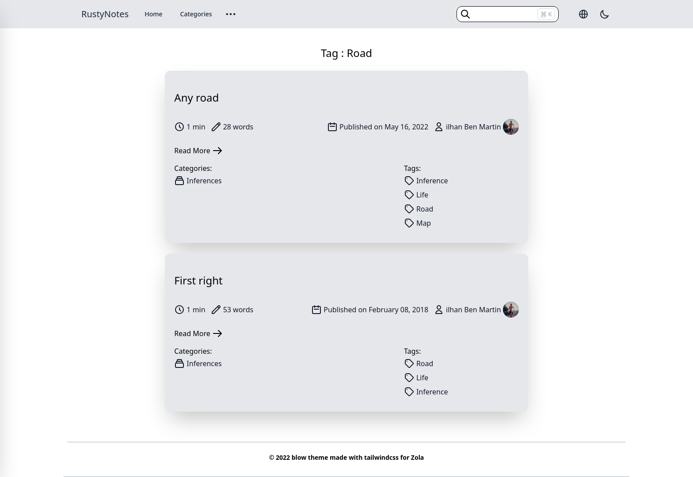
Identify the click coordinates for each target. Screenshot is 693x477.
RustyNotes (105, 14)
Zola (417, 457)
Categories (196, 14)
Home (153, 14)
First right (198, 280)
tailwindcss (381, 457)
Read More (198, 150)
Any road (196, 97)
